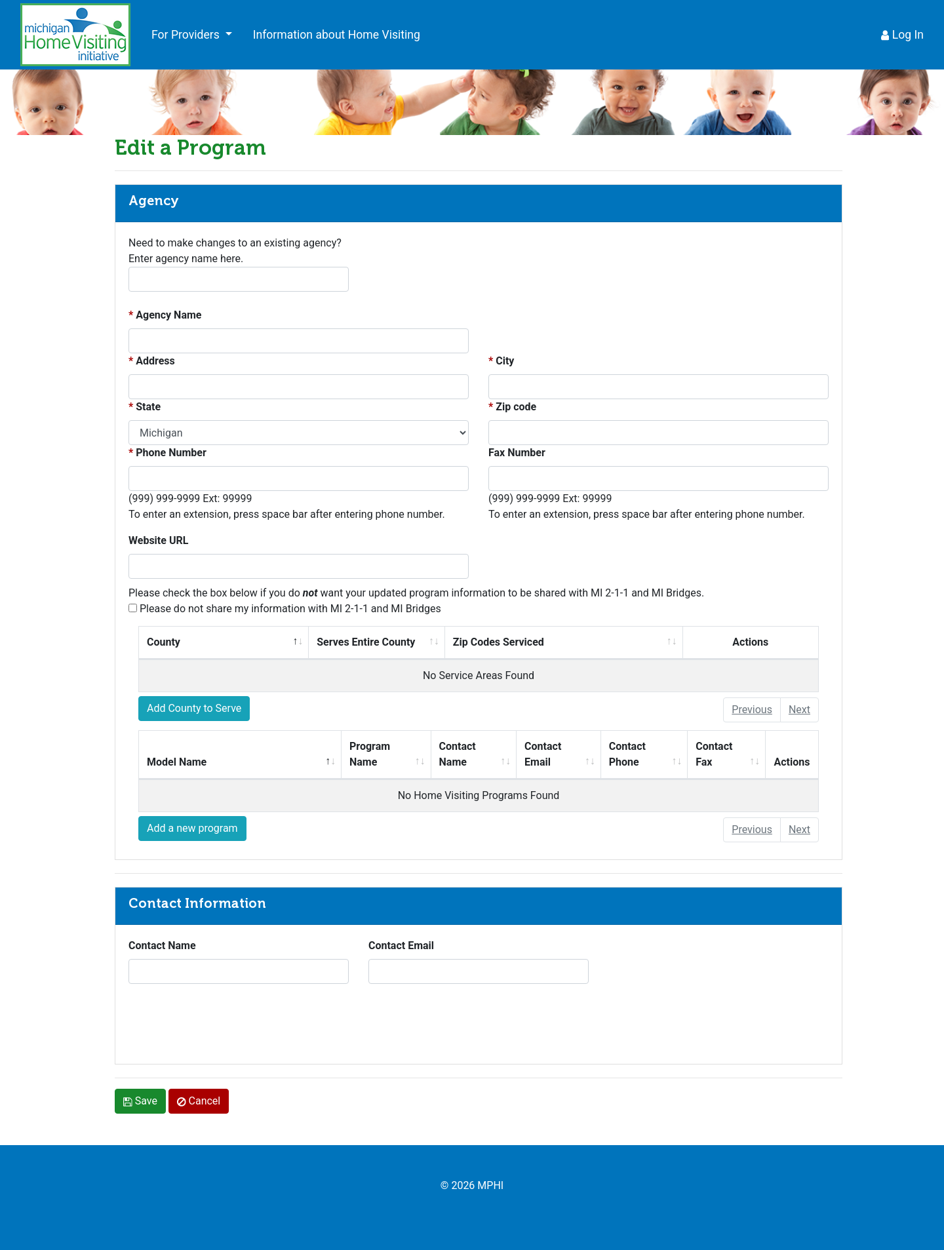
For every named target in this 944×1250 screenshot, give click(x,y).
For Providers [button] (186, 34)
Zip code (516, 406)
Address (155, 361)
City (505, 361)
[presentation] (228, 1025)
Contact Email (401, 945)
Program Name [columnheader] (390, 753)
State (148, 406)
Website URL (158, 540)
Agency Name (168, 315)
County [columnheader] (211, 641)
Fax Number (516, 452)
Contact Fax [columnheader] (730, 753)
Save (140, 1101)
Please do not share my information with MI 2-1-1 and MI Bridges (284, 608)
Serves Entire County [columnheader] (380, 641)
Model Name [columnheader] (226, 761)
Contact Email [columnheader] (562, 753)
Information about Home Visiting (336, 34)
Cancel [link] (198, 1101)
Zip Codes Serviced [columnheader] (517, 641)
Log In (902, 34)
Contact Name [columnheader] (478, 753)
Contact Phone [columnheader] (648, 753)
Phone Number (171, 452)
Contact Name (162, 945)
